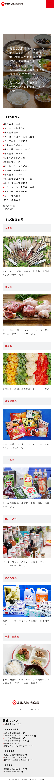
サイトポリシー (18, 709)
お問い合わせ (35, 709)
